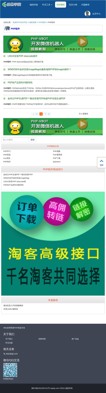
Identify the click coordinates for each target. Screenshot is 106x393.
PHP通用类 (57, 155)
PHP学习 (7, 151)
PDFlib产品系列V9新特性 (20, 82)
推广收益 (75, 339)
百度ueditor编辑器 (10, 309)
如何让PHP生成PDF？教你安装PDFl (18, 174)
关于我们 (9, 339)
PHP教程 (42, 22)
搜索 (33, 140)
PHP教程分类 (53, 146)
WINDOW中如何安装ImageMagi (16, 178)
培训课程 (60, 4)
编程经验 (34, 4)
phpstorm (56, 162)
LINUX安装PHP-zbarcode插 (14, 181)
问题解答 (85, 4)
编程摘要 (32, 22)
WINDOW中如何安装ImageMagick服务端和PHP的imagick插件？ (39, 69)
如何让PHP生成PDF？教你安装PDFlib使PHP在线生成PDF (36, 98)
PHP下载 (56, 158)
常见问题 (9, 343)
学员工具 (47, 4)
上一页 (35, 114)
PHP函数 (56, 151)
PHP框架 (7, 155)
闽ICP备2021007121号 (40, 388)
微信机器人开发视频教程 (13, 305)
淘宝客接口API (12, 354)
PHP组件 (7, 162)
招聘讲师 (42, 339)
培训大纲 (73, 4)
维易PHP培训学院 (20, 22)
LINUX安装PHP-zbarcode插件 (22, 56)
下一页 (47, 114)
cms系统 (6, 158)
